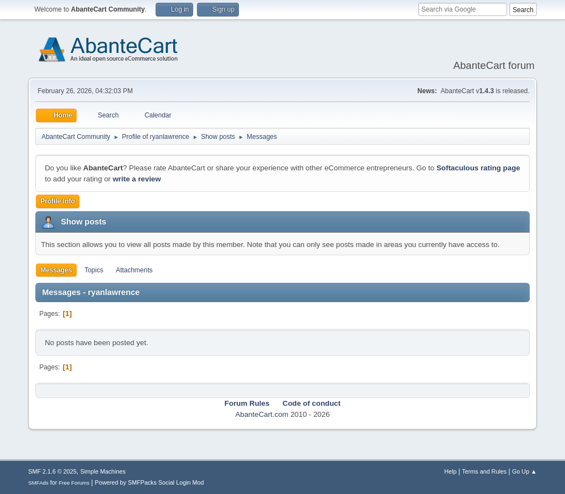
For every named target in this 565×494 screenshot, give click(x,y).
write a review (137, 179)
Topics (93, 270)
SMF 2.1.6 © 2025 (52, 471)
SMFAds (38, 483)
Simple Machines (103, 471)
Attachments (134, 270)
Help (450, 471)
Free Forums (73, 483)
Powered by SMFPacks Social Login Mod (149, 482)
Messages (56, 270)
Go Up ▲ (524, 471)
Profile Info (57, 201)
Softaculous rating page (478, 168)
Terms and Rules (484, 471)
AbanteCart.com (261, 414)
